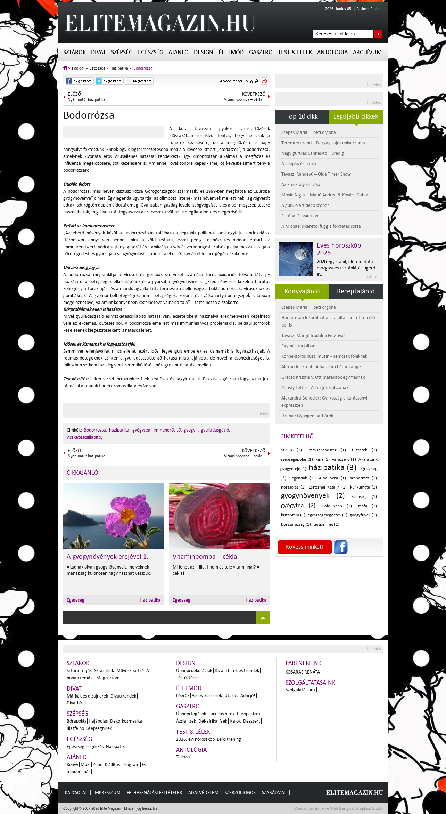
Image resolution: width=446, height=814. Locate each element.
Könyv (72, 764)
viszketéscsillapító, (84, 437)
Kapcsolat (76, 792)
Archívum (367, 52)
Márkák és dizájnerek (87, 696)
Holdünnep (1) (337, 506)
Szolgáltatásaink (310, 682)
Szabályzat (274, 792)
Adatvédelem (203, 792)
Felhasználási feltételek (154, 792)
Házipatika (119, 68)
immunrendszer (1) (327, 450)
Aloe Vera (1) (332, 478)
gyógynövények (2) (313, 495)
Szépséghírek (99, 728)
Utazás (231, 695)
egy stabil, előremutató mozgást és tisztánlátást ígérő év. (346, 268)
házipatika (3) (333, 467)
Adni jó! (247, 695)
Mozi (85, 764)
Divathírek (77, 703)
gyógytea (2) (298, 505)
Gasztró (261, 52)
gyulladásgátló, (215, 430)
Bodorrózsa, (95, 430)
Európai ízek (249, 713)
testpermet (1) (326, 524)
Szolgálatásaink (300, 689)
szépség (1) (364, 496)
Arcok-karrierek (207, 695)
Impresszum (107, 792)
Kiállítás (112, 764)
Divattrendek (123, 696)
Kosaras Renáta (303, 672)
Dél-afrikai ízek (212, 721)
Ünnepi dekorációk (194, 670)
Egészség (150, 52)
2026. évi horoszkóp (195, 739)
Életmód (231, 52)
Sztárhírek (104, 670)
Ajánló (178, 52)
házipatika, (120, 430)
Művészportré (130, 670)
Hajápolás (98, 721)
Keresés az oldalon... (378, 34)
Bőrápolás (76, 721)
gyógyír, (191, 430)
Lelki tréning (229, 739)
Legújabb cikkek (355, 116)
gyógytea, (142, 430)
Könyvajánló (302, 291)
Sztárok (74, 52)
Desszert (251, 721)
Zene (97, 764)
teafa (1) (367, 506)
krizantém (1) (293, 515)
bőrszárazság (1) (296, 524)
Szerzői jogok (240, 792)
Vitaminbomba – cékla (205, 557)
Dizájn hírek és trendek (237, 670)
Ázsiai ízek (186, 721)
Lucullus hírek (221, 713)
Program (130, 764)
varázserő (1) (344, 459)
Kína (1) (322, 459)
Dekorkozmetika (126, 721)
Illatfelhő (75, 728)
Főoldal (78, 68)
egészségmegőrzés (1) (327, 515)
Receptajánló (356, 291)
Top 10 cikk (302, 116)
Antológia (332, 52)
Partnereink (303, 663)
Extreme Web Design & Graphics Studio (348, 808)
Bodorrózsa (142, 68)
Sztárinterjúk (79, 670)
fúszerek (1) (364, 450)
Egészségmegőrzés (85, 746)
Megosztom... (110, 677)
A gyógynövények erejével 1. (107, 557)
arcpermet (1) (363, 478)
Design (203, 52)
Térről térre (187, 677)
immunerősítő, (168, 430)
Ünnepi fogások (191, 713)
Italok (235, 721)
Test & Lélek (295, 52)
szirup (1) (291, 450)
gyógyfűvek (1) (363, 515)
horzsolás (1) (293, 487)
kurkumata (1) (363, 487)
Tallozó (183, 756)
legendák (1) (303, 478)
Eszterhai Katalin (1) (328, 487)
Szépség (122, 52)
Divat (98, 52)
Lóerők (182, 695)
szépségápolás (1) (297, 459)
